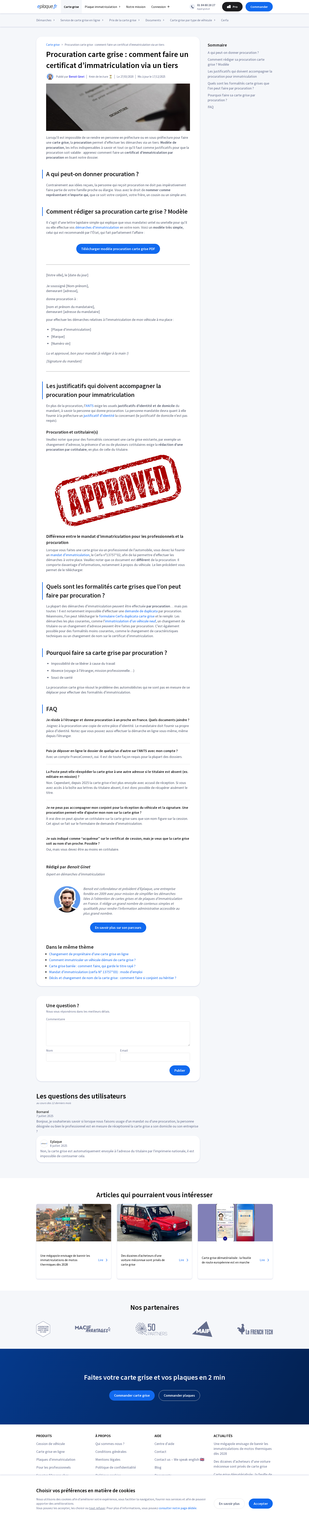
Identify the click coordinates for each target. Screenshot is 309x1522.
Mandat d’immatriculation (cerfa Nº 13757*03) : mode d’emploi (95, 972)
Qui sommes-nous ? (109, 1443)
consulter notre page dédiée (177, 1508)
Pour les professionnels (53, 1467)
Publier (179, 1070)
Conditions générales (111, 1451)
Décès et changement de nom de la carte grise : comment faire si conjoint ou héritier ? (112, 978)
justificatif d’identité (99, 415)
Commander (259, 7)
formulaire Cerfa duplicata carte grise (126, 616)
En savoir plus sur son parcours (118, 927)
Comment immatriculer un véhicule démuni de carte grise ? (92, 960)
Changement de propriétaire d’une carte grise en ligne (88, 954)
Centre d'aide (164, 1443)
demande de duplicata (141, 611)
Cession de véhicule (50, 1443)
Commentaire (55, 1019)
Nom (49, 1050)
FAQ (211, 107)
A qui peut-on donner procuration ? (233, 52)
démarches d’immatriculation (97, 227)
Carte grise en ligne (50, 1451)
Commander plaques (179, 1395)
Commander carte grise (132, 1395)
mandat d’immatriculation (69, 555)
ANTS (90, 405)
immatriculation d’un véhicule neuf (130, 621)
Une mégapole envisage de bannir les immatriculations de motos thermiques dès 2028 (243, 1448)
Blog (157, 1467)
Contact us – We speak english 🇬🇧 (179, 1459)
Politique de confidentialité (115, 1467)
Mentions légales (107, 1459)
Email (124, 1050)
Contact (160, 1451)
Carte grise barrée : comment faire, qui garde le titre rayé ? (92, 966)
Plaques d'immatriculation (55, 1459)
